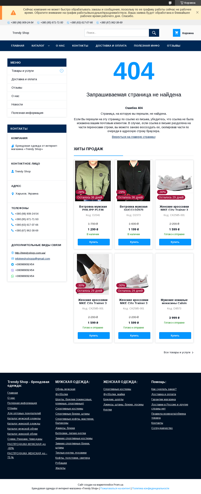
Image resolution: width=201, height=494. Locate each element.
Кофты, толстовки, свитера (72, 457)
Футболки (61, 394)
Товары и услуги (22, 70)
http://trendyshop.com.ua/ (30, 252)
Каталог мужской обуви (22, 428)
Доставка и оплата (111, 45)
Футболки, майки (114, 394)
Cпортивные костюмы (69, 408)
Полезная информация (27, 112)
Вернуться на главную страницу (134, 136)
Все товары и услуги (177, 352)
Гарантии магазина (163, 399)
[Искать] (154, 33)
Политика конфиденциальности (150, 488)
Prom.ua (118, 484)
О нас (60, 45)
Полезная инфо (147, 45)
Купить (93, 242)
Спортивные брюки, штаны (72, 413)
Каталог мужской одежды (24, 418)
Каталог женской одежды (23, 423)
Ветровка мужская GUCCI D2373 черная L (133, 210)
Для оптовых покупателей (24, 413)
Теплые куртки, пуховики (71, 452)
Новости (17, 104)
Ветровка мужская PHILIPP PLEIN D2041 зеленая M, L (93, 210)
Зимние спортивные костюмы (74, 438)
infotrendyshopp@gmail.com (32, 258)
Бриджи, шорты (113, 399)
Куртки (107, 409)
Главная (17, 45)
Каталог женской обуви (22, 433)
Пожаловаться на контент (115, 488)
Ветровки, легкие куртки (70, 433)
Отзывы (173, 45)
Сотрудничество (162, 428)
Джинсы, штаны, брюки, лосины (123, 404)
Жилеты (60, 468)
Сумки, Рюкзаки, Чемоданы (24, 438)
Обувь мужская (65, 389)
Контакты (80, 45)
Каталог (38, 45)
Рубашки (61, 462)
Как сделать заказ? (164, 389)
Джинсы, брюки (65, 428)
